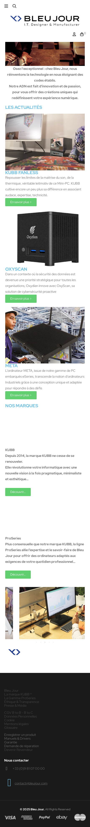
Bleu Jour (11, 691)
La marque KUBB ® (18, 694)
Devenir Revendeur (18, 750)
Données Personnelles (20, 716)
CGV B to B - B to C (18, 713)
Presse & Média (15, 706)
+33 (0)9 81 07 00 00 (29, 768)
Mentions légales (16, 724)
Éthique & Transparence (21, 702)
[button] (21, 202)
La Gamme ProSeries (20, 698)
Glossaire (11, 728)
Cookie (9, 720)
